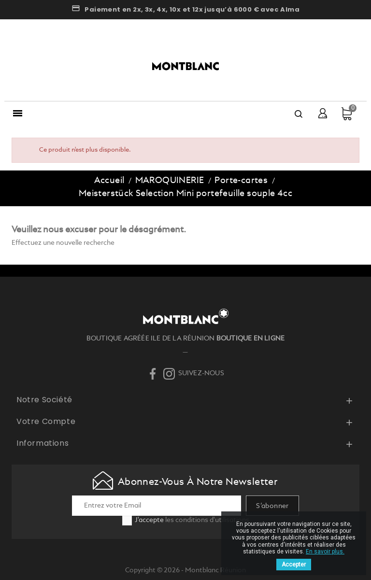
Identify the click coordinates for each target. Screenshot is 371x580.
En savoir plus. (325, 551)
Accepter (294, 564)
